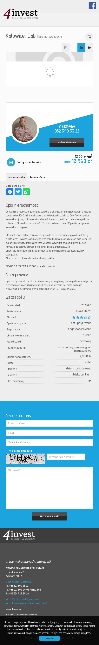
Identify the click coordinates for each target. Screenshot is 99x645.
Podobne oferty (37, 177)
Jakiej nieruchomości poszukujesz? (26, 603)
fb (92, 5)
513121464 (67, 126)
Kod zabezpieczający (20, 450)
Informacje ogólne (16, 177)
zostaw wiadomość (67, 142)
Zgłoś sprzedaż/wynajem (22, 599)
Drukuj (89, 47)
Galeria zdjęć (81, 47)
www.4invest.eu (13, 609)
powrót (89, 36)
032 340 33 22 (67, 130)
